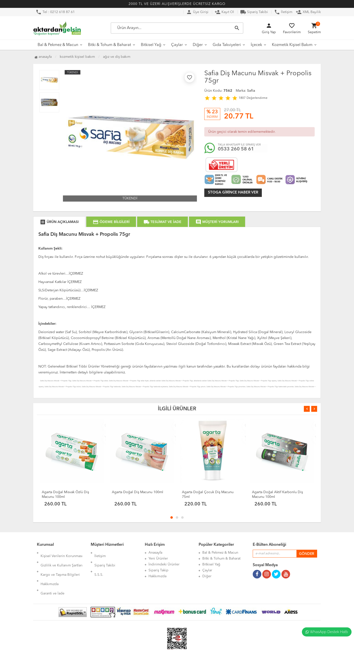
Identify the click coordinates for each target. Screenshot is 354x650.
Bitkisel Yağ (151, 45)
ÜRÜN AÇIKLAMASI (59, 222)
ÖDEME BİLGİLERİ (111, 222)
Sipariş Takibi (254, 12)
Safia (251, 90)
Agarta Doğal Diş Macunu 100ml (137, 492)
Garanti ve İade (52, 576)
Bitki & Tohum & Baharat (109, 45)
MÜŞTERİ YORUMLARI (217, 222)
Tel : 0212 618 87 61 (55, 12)
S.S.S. (98, 564)
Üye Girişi (197, 12)
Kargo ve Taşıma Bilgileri (60, 564)
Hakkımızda (50, 570)
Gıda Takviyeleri (227, 45)
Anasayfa (43, 57)
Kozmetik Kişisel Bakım (292, 45)
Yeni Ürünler (158, 558)
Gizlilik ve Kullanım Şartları (62, 558)
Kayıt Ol (224, 12)
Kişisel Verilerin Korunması (62, 552)
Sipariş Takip (158, 570)
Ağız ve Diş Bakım (116, 57)
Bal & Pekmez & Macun (58, 45)
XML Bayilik (308, 12)
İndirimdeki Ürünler (163, 564)
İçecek (256, 45)
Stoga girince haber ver (233, 192)
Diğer (198, 45)
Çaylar (177, 45)
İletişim (283, 12)
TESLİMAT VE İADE (162, 222)
